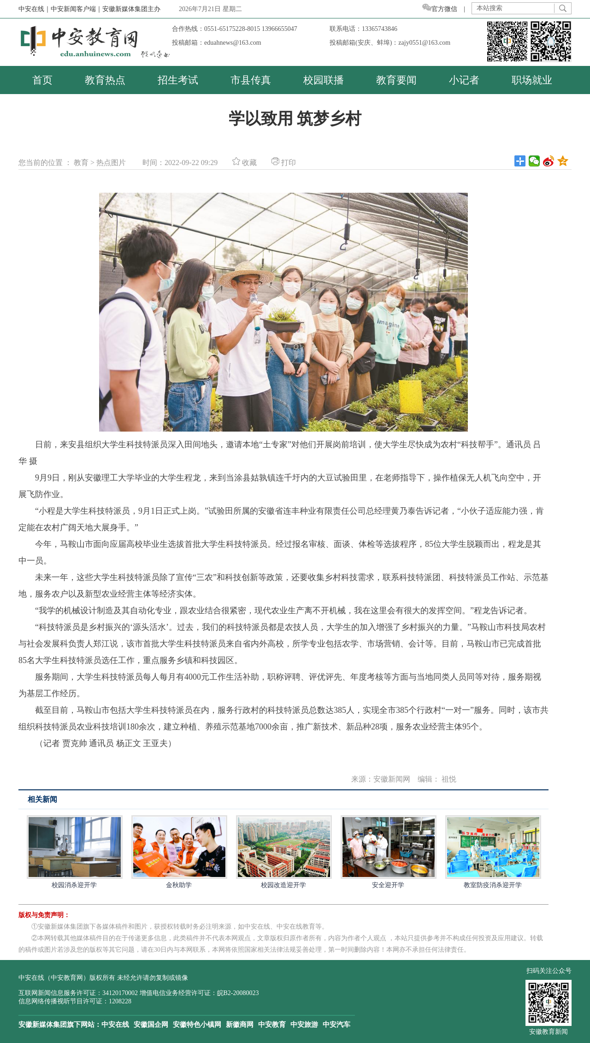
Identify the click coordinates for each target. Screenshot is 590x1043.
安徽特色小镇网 (197, 1024)
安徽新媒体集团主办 (131, 9)
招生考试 (178, 80)
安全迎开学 (388, 852)
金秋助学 (178, 852)
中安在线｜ (34, 9)
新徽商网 (240, 1024)
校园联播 (323, 80)
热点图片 (111, 162)
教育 (81, 162)
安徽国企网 (151, 1024)
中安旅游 (304, 1024)
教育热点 (105, 80)
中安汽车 (336, 1024)
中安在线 (115, 1024)
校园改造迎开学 (283, 852)
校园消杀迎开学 (74, 852)
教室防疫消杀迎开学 (492, 852)
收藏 (244, 162)
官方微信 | (447, 9)
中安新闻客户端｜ (76, 9)
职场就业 (532, 80)
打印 (283, 162)
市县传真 (250, 80)
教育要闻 (396, 80)
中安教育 (272, 1024)
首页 (42, 80)
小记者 (464, 80)
